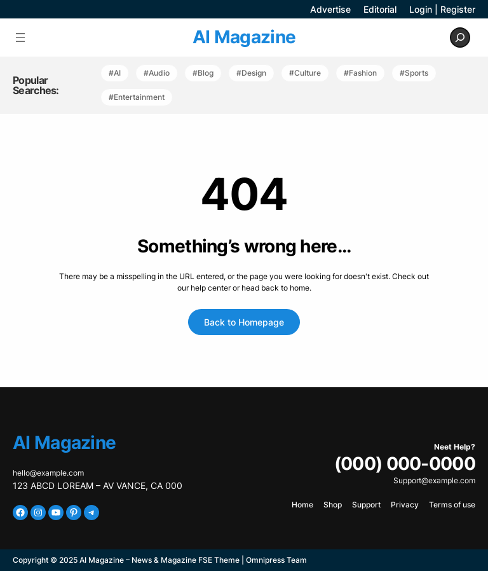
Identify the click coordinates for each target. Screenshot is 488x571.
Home (302, 504)
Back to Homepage (244, 322)
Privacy (405, 504)
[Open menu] (20, 37)
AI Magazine (244, 37)
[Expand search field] (460, 37)
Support (366, 504)
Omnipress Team (276, 560)
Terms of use (452, 504)
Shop (332, 504)
